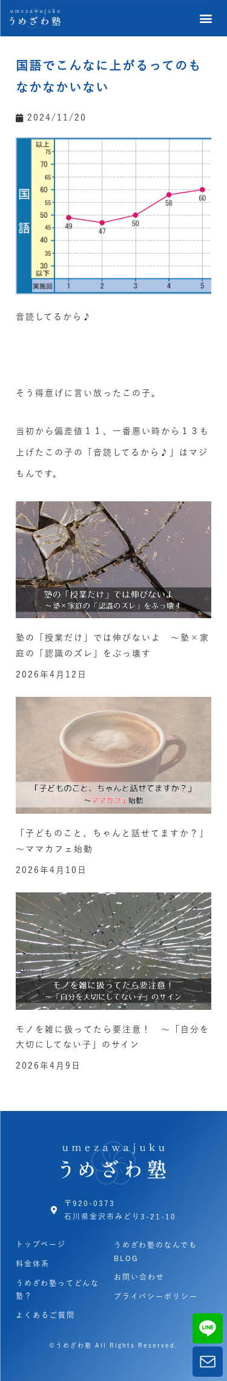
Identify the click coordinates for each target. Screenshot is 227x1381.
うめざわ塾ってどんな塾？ (57, 1289)
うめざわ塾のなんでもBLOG (155, 1251)
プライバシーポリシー (156, 1296)
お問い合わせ (139, 1276)
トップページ (41, 1244)
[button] (206, 18)
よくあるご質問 (45, 1315)
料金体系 (33, 1263)
